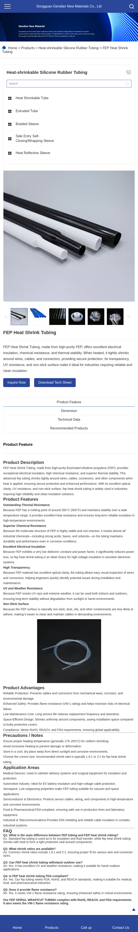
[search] (127, 83)
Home (12, 48)
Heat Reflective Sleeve (33, 153)
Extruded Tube (27, 111)
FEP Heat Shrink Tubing (19, 468)
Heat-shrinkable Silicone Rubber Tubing (68, 48)
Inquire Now (16, 382)
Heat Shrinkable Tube (32, 98)
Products (28, 48)
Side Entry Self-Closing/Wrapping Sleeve (35, 138)
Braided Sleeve (27, 124)
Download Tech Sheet (54, 382)
